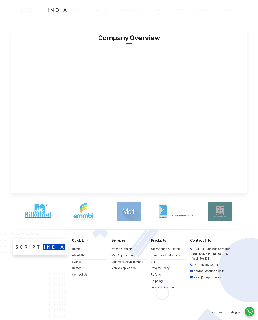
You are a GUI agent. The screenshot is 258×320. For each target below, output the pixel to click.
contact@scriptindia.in (209, 271)
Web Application (122, 255)
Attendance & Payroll (165, 249)
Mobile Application (123, 268)
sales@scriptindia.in (207, 277)
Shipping (157, 281)
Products (202, 10)
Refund (156, 274)
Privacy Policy (160, 268)
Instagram (235, 312)
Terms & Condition (163, 287)
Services (178, 10)
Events (157, 10)
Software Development (127, 261)
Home (81, 10)
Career (76, 268)
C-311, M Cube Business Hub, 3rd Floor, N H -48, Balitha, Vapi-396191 (210, 253)
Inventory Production (165, 255)
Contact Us (226, 10)
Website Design (121, 249)
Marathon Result (130, 10)
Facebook (216, 312)
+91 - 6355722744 (205, 264)
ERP (153, 261)
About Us (102, 10)
